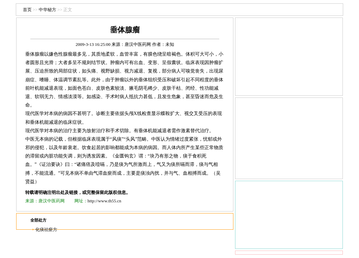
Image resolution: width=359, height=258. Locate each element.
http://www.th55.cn (104, 200)
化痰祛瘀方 (46, 229)
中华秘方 (47, 9)
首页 (27, 9)
